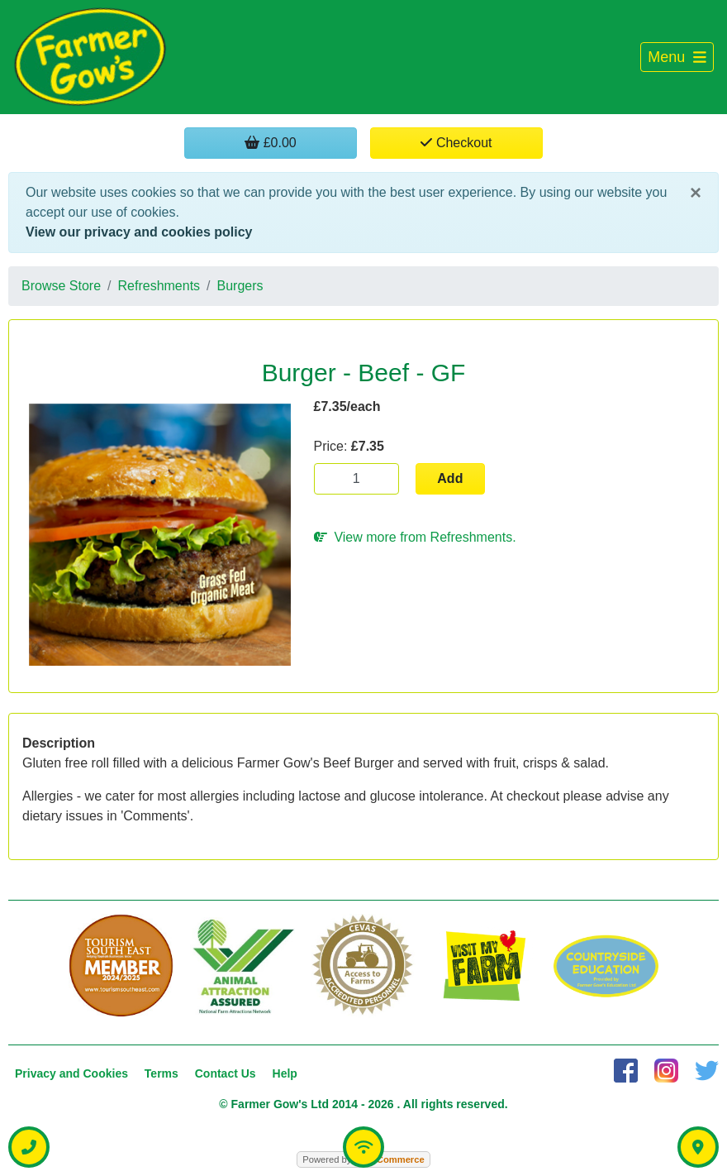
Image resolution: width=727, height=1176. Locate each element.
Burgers (240, 286)
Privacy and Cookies (71, 1073)
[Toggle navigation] (677, 57)
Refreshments (159, 286)
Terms (161, 1073)
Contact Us (225, 1073)
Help (285, 1073)
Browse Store (61, 286)
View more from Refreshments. (415, 537)
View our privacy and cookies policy (139, 232)
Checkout (456, 143)
